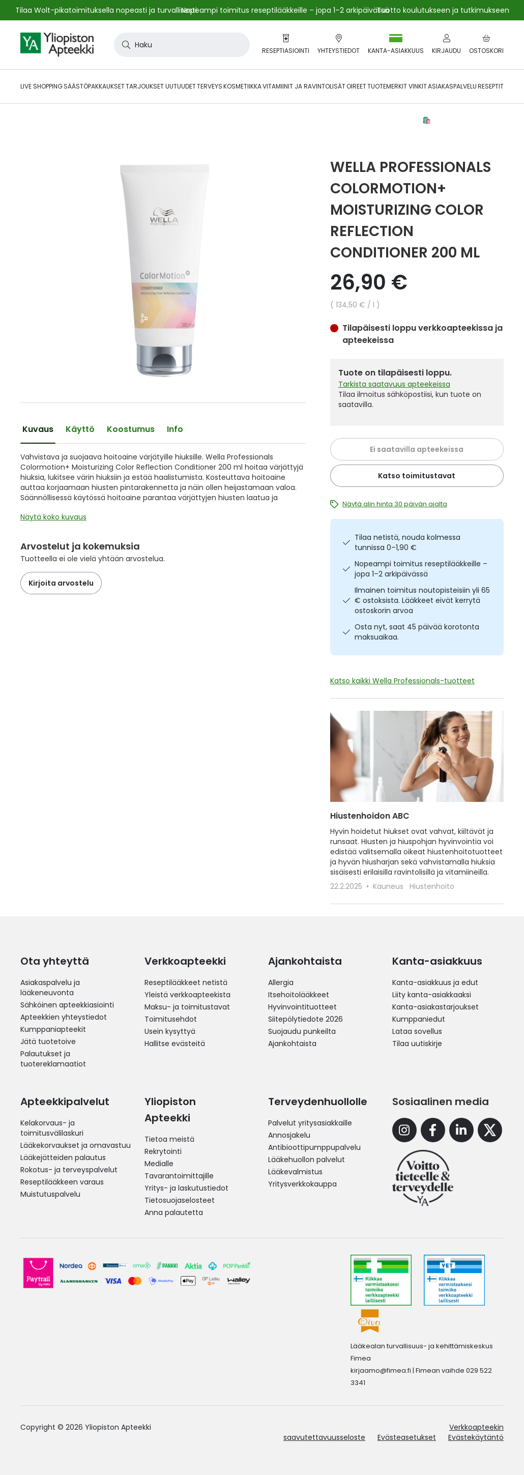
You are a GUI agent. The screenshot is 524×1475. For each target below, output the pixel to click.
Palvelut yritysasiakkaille (310, 1123)
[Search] (124, 45)
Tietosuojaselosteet (179, 1200)
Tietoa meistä (169, 1139)
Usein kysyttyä (169, 1031)
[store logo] (57, 45)
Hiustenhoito (432, 886)
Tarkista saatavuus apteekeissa (394, 384)
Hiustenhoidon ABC (370, 816)
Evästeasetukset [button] (406, 1437)
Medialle (158, 1164)
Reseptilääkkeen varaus (62, 1182)
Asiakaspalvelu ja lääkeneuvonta (50, 987)
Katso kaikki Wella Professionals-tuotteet (402, 681)
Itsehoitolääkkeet (298, 995)
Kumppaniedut (418, 1019)
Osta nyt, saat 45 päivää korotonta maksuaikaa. (417, 632)
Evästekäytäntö (476, 1437)
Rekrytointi (163, 1151)
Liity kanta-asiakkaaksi (431, 995)
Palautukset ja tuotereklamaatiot (53, 1059)
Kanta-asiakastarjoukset (435, 1007)
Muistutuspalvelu (50, 1194)
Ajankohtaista (292, 1043)
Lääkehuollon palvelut (306, 1159)
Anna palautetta (173, 1212)
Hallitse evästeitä (174, 1043)
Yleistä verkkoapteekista (187, 995)
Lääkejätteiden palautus (63, 1157)
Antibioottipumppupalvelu (314, 1147)
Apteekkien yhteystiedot (63, 1017)
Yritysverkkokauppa (302, 1184)
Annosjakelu (289, 1135)
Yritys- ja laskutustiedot (186, 1188)
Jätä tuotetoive (48, 1041)
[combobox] (182, 45)
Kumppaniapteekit (53, 1029)
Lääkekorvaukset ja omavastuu (75, 1145)
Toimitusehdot (170, 1019)
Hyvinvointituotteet (302, 1007)
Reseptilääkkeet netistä (185, 982)
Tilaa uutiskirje (417, 1043)
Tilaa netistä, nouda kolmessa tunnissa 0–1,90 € (407, 542)
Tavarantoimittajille (179, 1176)
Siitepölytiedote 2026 (305, 1019)
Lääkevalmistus (295, 1172)
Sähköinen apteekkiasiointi (67, 1005)
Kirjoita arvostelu (61, 583)
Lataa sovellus (417, 1031)
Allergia (281, 982)
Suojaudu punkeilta (302, 1031)
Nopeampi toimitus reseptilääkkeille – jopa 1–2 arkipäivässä (421, 569)
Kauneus (389, 886)
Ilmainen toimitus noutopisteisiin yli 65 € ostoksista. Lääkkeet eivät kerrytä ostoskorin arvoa (422, 600)
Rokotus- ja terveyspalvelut (69, 1170)
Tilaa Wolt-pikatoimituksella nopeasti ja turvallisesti (106, 10)
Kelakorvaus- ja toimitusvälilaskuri (51, 1128)
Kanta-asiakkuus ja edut (435, 982)
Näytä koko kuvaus (53, 517)
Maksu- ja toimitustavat (187, 1007)
